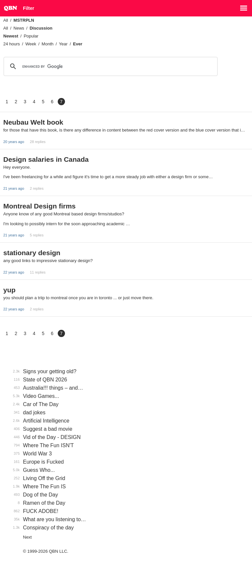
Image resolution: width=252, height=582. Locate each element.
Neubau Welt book (33, 122)
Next (27, 537)
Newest (10, 36)
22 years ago (13, 272)
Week (30, 43)
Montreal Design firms (39, 206)
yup (9, 290)
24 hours (11, 43)
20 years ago (13, 142)
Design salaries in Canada (46, 159)
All (5, 20)
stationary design (31, 252)
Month (47, 43)
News (18, 28)
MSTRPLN (23, 20)
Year (63, 43)
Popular (31, 36)
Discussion (41, 28)
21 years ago (13, 188)
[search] (109, 66)
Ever (77, 43)
